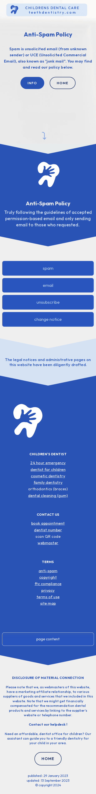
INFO (32, 83)
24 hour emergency (48, 462)
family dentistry (48, 482)
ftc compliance (48, 583)
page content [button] (48, 639)
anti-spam (48, 570)
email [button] (48, 285)
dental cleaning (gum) (48, 495)
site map (48, 603)
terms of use (48, 597)
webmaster (48, 543)
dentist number (48, 530)
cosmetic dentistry (48, 476)
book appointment (48, 523)
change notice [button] (48, 319)
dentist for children (48, 469)
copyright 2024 (50, 785)
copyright (48, 577)
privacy (48, 590)
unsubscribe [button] (48, 302)
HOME (62, 83)
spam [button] (48, 268)
